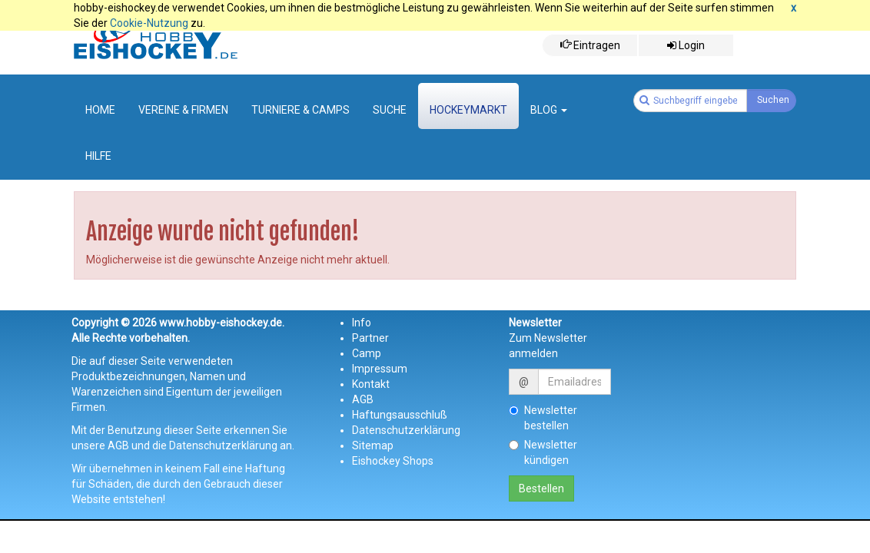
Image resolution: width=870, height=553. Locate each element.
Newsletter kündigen (543, 452)
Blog (548, 110)
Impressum (379, 369)
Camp (366, 353)
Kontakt (371, 384)
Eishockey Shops (392, 461)
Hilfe (98, 156)
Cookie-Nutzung (149, 23)
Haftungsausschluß (399, 415)
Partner (370, 338)
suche (390, 110)
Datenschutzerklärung (406, 430)
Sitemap (372, 445)
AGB (363, 399)
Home (100, 110)
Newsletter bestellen (543, 418)
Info (361, 322)
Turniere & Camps (300, 110)
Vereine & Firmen (183, 110)
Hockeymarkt (468, 110)
